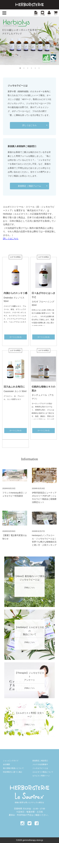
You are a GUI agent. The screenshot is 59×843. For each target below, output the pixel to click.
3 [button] (27, 68)
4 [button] (31, 68)
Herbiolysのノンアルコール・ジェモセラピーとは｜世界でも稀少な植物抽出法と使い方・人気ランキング (44, 540)
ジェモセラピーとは (40, 768)
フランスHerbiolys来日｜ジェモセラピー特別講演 (14, 494)
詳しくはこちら (29, 125)
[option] (29, 41)
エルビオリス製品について (42, 772)
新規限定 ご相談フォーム (29, 186)
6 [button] (39, 68)
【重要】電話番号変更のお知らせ (14, 537)
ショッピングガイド (11, 761)
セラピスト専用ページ (41, 776)
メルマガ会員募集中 (40, 764)
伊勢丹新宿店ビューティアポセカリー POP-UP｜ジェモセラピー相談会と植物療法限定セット (44, 497)
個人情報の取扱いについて (13, 768)
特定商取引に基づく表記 (12, 772)
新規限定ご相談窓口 (40, 761)
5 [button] (35, 68)
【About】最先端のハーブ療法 (29, 576)
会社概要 (6, 764)
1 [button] (20, 68)
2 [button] (23, 68)
